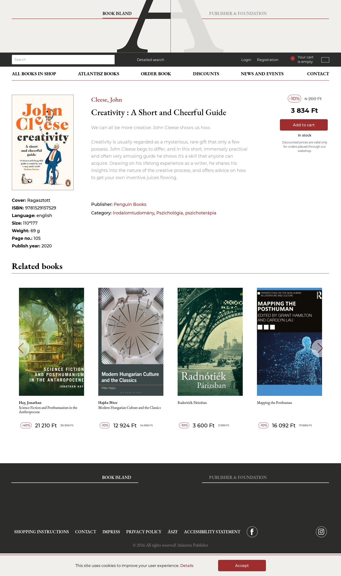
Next (320, 348)
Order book (156, 74)
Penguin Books (130, 204)
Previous (21, 348)
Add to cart (304, 125)
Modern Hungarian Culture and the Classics (129, 408)
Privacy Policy (143, 531)
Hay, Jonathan (30, 403)
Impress (111, 531)
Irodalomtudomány (133, 213)
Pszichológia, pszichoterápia (186, 213)
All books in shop (34, 74)
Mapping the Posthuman (274, 403)
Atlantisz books (98, 74)
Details (186, 565)
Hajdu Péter (107, 403)
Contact (318, 74)
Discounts (206, 74)
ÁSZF (173, 531)
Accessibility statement (212, 531)
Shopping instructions (41, 531)
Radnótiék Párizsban (192, 403)
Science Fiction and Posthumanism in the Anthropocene (48, 410)
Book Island (117, 13)
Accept (242, 565)
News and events (262, 74)
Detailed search (150, 59)
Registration (267, 59)
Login (246, 59)
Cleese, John (106, 99)
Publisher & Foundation (238, 13)
